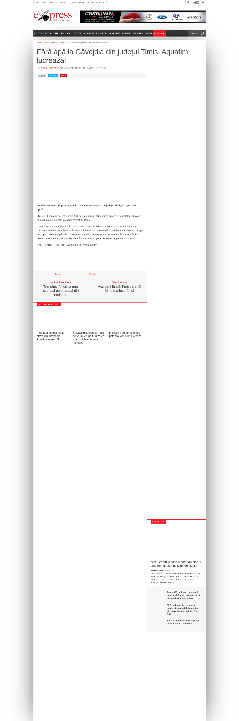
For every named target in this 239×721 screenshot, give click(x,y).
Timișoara (41, 2)
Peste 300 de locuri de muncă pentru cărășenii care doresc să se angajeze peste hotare (184, 595)
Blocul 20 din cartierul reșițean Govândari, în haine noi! (183, 622)
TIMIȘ (46, 43)
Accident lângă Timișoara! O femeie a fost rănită (119, 289)
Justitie (77, 33)
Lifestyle (137, 33)
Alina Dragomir (50, 68)
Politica (65, 33)
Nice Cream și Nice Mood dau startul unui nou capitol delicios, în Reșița (176, 563)
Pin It (92, 274)
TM (40, 33)
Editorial (159, 33)
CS (35, 33)
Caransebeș (77, 2)
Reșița (53, 2)
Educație (101, 33)
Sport (148, 33)
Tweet (58, 274)
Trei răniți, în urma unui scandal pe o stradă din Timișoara (61, 291)
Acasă (39, 43)
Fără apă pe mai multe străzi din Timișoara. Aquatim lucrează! (50, 336)
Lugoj (63, 2)
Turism (126, 33)
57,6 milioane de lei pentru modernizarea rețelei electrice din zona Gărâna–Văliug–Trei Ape (183, 609)
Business (88, 33)
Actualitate (51, 33)
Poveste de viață (97, 2)
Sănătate (114, 33)
